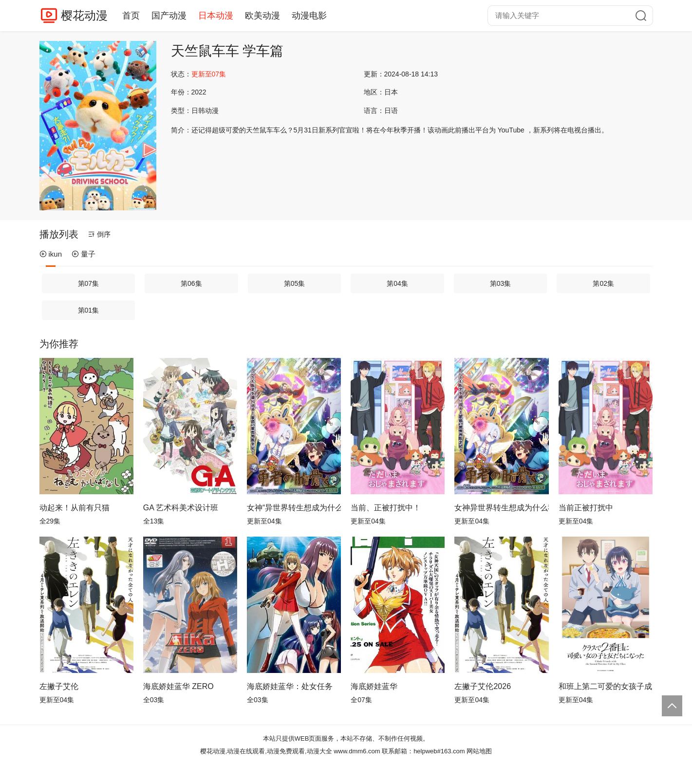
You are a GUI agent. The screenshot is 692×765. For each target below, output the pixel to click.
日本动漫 (215, 15)
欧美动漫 (262, 15)
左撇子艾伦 (58, 686)
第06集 (191, 283)
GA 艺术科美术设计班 (181, 508)
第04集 (397, 283)
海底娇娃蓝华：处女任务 (290, 686)
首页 (131, 15)
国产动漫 (169, 15)
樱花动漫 (84, 15)
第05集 (294, 283)
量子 (83, 254)
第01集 (88, 310)
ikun (50, 254)
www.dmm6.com (357, 751)
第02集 (603, 283)
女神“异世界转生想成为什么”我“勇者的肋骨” (294, 508)
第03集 (500, 283)
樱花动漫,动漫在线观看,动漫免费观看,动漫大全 (266, 751)
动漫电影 (309, 15)
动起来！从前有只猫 (74, 508)
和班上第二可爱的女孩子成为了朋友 (606, 686)
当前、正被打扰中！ (386, 508)
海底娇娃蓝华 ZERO (178, 686)
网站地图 (479, 751)
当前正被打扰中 (586, 508)
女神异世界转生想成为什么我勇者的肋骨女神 (501, 508)
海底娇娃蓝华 (374, 686)
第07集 (88, 283)
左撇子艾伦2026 (482, 686)
